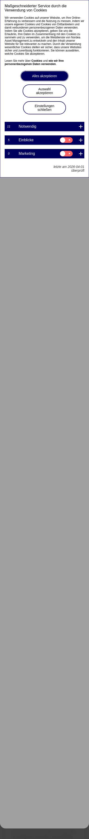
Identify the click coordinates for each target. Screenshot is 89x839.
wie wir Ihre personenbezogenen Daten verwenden (34, 62)
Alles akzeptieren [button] (44, 76)
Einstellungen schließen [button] (44, 108)
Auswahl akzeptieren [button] (44, 91)
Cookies (36, 60)
